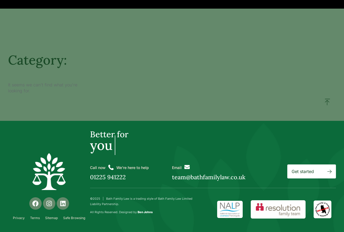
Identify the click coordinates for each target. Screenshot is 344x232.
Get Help (123, 4)
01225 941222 (108, 177)
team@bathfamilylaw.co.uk (208, 177)
